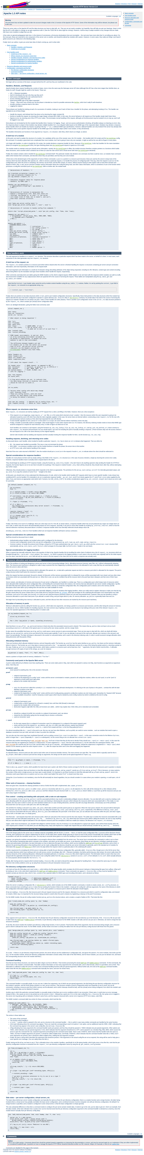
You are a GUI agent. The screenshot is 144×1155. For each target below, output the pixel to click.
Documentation (22, 9)
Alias (18, 847)
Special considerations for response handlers (25, 59)
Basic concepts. (12, 45)
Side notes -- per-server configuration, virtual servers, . (28, 1097)
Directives (124, 3)
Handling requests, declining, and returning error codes (28, 57)
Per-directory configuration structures (22, 70)
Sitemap (140, 3)
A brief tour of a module (18, 49)
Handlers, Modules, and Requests (21, 47)
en (120, 16)
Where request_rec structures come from (23, 56)
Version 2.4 (31, 9)
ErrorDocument (15, 349)
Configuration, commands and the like (18, 68)
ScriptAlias (111, 138)
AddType (89, 843)
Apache (5, 9)
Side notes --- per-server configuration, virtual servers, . (29, 73)
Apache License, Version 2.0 (22, 1151)
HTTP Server (12, 9)
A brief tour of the (21, 54)
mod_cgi (45, 740)
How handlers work (13, 52)
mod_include (36, 740)
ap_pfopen (63, 592)
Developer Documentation (43, 9)
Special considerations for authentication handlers (26, 61)
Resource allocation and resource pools (19, 66)
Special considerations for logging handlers (24, 63)
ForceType (98, 843)
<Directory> (74, 298)
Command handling (17, 71)
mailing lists (115, 1144)
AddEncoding (53, 871)
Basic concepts (129, 13)
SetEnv (76, 102)
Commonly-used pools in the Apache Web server (24, 660)
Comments (128, 25)
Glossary (134, 3)
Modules (117, 3)
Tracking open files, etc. (15, 750)
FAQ (129, 3)
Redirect (28, 847)
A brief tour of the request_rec (17, 262)
